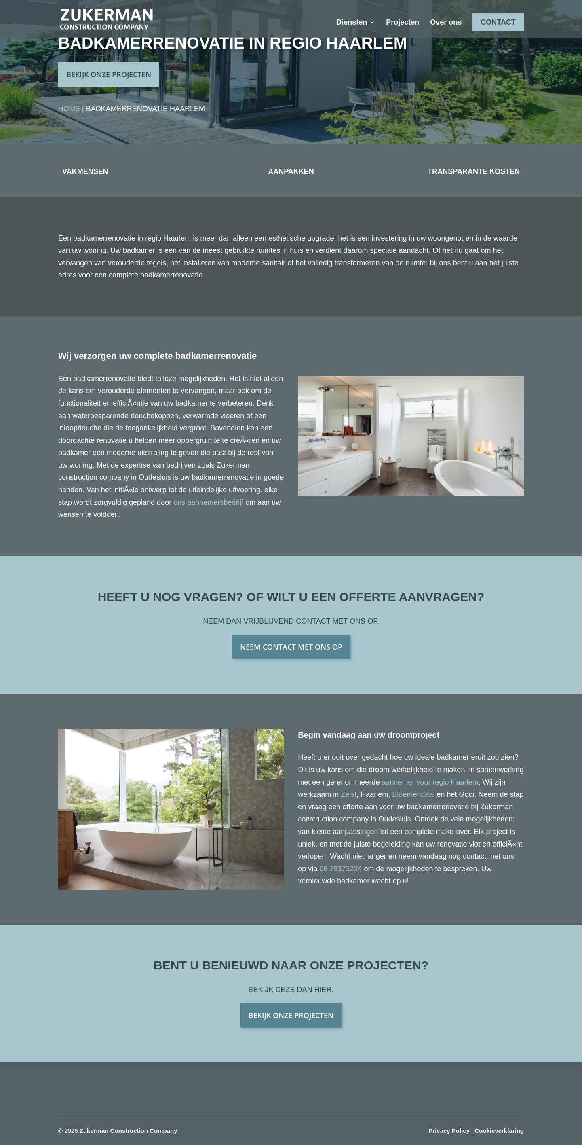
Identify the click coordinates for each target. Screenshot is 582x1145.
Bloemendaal (413, 794)
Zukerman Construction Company (128, 1130)
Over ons (446, 22)
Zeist (348, 794)
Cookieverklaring (499, 1130)
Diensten (351, 22)
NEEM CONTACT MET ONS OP (291, 647)
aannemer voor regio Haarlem (430, 782)
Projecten (402, 22)
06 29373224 (340, 869)
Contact (498, 22)
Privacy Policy (449, 1130)
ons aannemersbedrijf (208, 502)
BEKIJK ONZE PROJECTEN (108, 74)
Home (69, 109)
